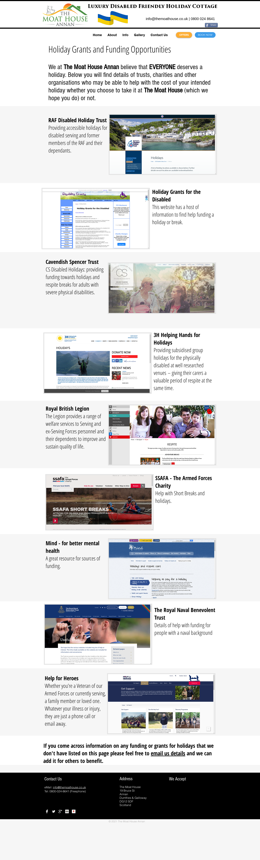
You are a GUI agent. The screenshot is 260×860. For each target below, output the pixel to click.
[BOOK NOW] (205, 35)
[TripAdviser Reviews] (67, 811)
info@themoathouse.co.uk (167, 19)
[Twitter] (53, 811)
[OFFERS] (184, 35)
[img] (162, 802)
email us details (168, 753)
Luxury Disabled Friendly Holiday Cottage (152, 6)
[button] (112, 35)
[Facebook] (47, 811)
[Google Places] (73, 811)
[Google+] (60, 811)
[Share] (211, 25)
